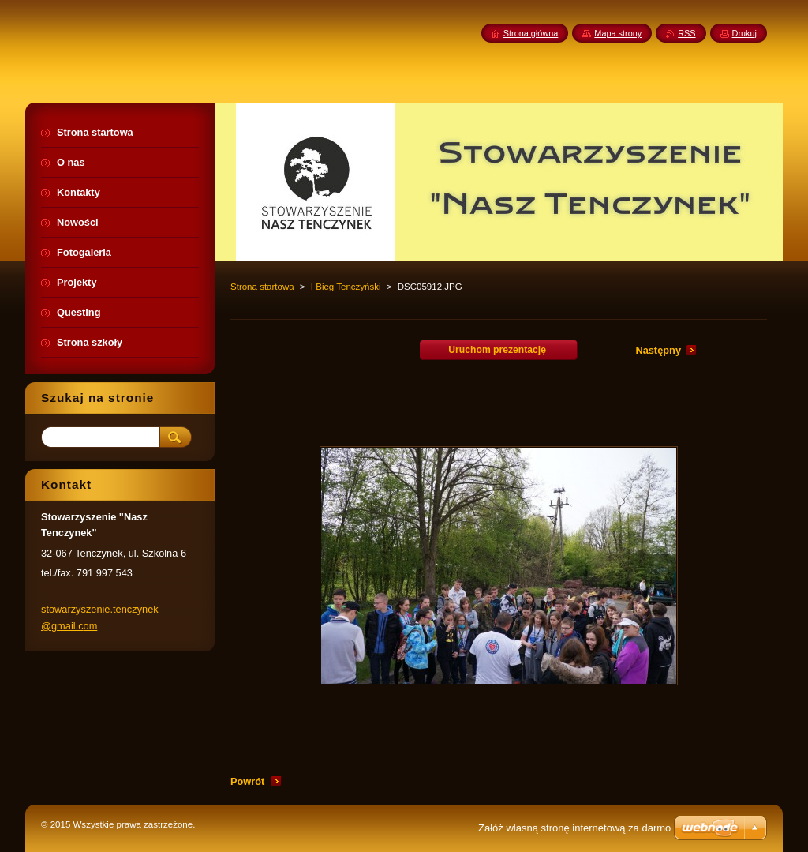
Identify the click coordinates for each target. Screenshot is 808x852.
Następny (658, 350)
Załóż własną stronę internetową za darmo (574, 828)
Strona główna (531, 33)
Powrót (247, 781)
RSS (686, 33)
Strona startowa (262, 286)
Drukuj (744, 33)
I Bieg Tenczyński (346, 286)
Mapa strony (618, 33)
